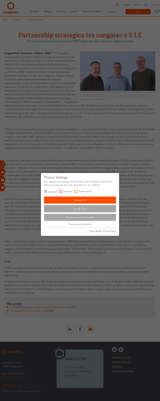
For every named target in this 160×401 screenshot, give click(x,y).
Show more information (80, 224)
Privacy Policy (109, 231)
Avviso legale (95, 231)
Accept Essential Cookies (80, 217)
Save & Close (80, 208)
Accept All (80, 200)
